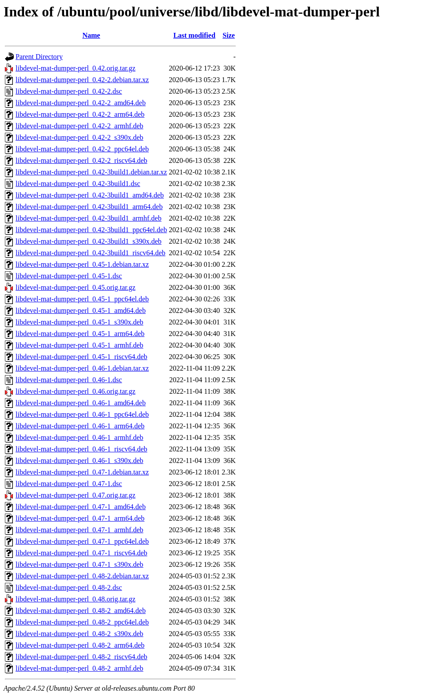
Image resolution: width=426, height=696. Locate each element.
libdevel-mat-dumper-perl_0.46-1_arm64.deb (80, 426)
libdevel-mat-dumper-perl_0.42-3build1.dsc (78, 183)
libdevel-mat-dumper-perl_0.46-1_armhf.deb (79, 437)
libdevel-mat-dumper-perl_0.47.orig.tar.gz (75, 495)
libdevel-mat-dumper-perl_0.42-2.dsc (69, 91)
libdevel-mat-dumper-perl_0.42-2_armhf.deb (79, 126)
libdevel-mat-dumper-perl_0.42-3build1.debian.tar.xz (91, 172)
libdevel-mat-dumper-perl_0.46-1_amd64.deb (81, 403)
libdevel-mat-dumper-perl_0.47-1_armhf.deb (79, 530)
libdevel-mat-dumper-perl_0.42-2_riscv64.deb (81, 160)
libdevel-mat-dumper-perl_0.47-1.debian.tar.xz (82, 472)
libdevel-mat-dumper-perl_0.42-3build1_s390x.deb (89, 241)
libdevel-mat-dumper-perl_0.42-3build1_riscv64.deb (90, 253)
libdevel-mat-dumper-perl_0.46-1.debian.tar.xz (82, 368)
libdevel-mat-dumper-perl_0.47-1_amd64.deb (81, 506)
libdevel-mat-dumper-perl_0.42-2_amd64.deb (81, 103)
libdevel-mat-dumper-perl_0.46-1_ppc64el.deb (82, 414)
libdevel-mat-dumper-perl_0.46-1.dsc (69, 380)
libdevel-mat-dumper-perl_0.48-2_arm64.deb (80, 645)
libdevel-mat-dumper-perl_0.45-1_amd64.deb (81, 310)
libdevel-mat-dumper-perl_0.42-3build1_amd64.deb (90, 195)
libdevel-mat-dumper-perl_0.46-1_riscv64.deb (81, 449)
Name (91, 35)
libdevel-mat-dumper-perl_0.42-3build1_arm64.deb (89, 206)
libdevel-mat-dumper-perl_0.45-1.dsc (69, 276)
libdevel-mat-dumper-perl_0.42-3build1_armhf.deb (88, 218)
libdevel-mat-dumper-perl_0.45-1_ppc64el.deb (82, 299)
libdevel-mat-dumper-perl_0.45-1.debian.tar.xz (82, 264)
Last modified (194, 35)
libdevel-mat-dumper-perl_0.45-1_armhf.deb (79, 345)
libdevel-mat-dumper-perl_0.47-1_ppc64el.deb (82, 541)
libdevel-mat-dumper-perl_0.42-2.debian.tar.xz (82, 79)
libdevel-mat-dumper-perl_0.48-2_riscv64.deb (81, 656)
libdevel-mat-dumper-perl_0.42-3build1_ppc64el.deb (91, 229)
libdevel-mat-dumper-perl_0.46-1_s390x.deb (79, 460)
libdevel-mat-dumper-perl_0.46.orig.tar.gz (75, 391)
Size (229, 35)
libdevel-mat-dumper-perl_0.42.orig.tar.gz (75, 68)
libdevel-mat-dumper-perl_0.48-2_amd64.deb (81, 610)
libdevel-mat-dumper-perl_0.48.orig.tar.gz (75, 599)
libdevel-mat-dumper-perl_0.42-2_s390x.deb (79, 137)
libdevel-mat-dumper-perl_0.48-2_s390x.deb (79, 633)
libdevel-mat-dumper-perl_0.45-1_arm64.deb (80, 333)
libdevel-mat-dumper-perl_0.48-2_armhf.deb (79, 668)
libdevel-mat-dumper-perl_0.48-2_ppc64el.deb (82, 622)
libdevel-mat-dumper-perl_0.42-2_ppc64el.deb (82, 149)
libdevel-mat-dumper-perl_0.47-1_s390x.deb (79, 564)
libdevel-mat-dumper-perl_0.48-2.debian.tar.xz (82, 576)
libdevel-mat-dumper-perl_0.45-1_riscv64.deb (81, 356)
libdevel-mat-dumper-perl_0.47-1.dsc (69, 483)
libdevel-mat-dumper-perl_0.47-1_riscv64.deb (81, 553)
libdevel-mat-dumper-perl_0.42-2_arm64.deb (80, 114)
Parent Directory (39, 56)
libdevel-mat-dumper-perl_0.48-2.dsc (69, 587)
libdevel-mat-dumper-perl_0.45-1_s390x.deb (79, 322)
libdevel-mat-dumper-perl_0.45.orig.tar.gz (75, 287)
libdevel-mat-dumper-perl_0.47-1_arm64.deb (80, 518)
